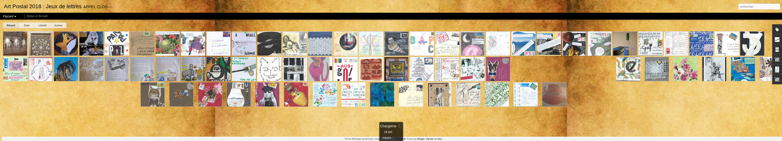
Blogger (421, 139)
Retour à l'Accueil (37, 16)
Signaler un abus (434, 139)
